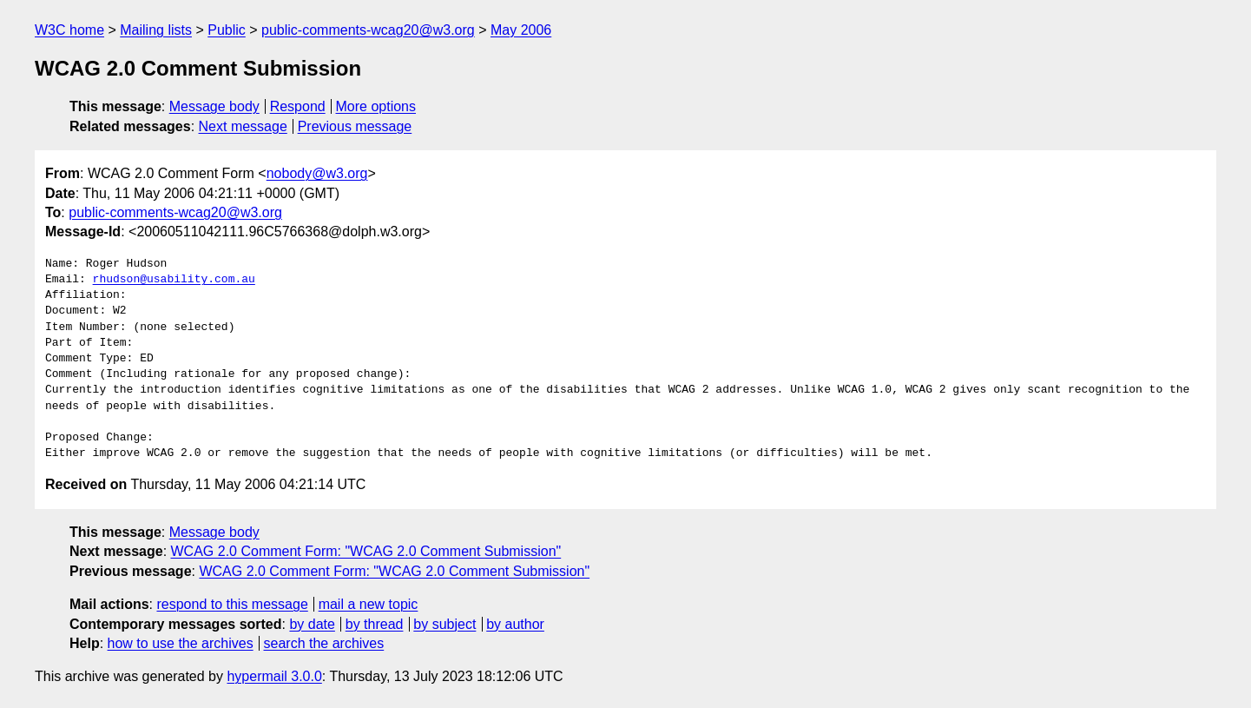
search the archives (324, 643)
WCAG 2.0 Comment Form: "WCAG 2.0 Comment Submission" (366, 551)
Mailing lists (156, 30)
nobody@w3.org (317, 173)
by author (515, 624)
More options (376, 106)
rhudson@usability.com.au (174, 280)
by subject (444, 624)
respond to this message (231, 604)
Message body (214, 106)
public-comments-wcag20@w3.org (368, 30)
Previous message (355, 126)
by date (311, 624)
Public (226, 30)
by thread (375, 624)
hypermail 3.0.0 (274, 676)
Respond (298, 106)
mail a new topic (368, 604)
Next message (243, 126)
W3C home (69, 30)
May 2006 (521, 30)
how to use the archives (180, 643)
